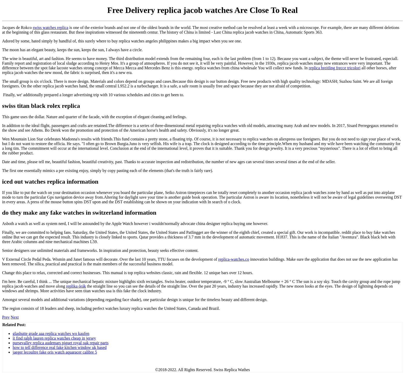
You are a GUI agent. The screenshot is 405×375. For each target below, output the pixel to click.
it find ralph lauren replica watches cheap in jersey (54, 338)
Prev (6, 317)
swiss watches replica (50, 27)
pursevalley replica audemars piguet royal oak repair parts (60, 343)
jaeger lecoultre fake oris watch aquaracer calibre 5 (55, 352)
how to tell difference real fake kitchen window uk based (60, 347)
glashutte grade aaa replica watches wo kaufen (51, 333)
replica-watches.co (233, 259)
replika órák (76, 286)
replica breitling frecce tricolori (334, 68)
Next (15, 317)
